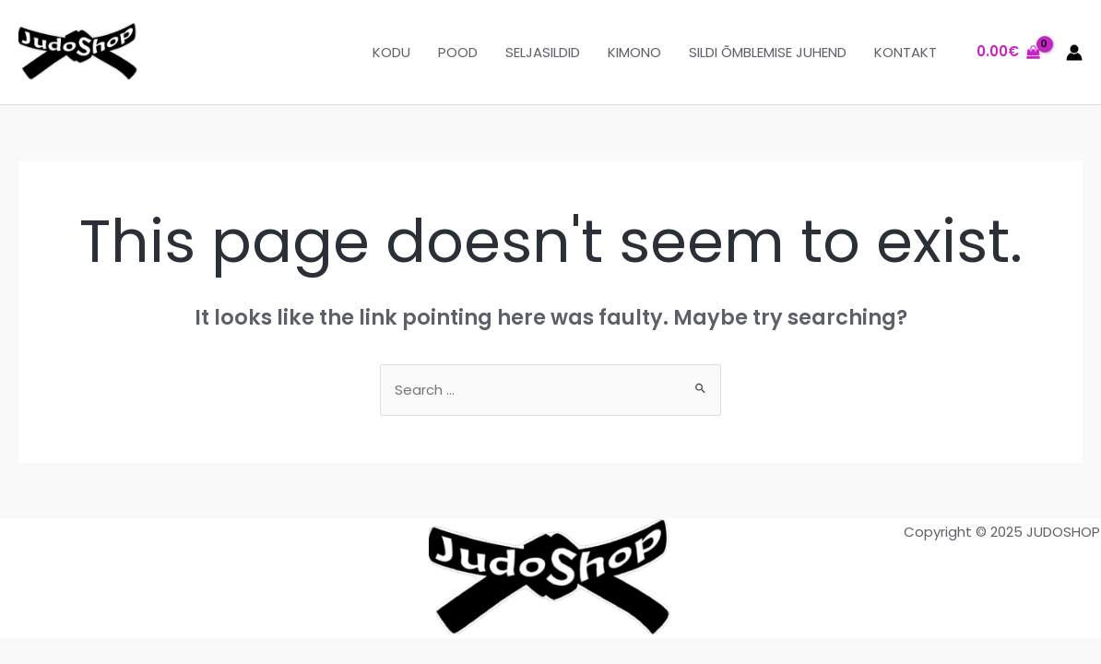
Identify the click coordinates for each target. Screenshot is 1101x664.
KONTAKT (905, 52)
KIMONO (634, 52)
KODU (391, 52)
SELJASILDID (542, 52)
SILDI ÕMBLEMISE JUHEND (767, 52)
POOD (458, 52)
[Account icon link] (1074, 52)
